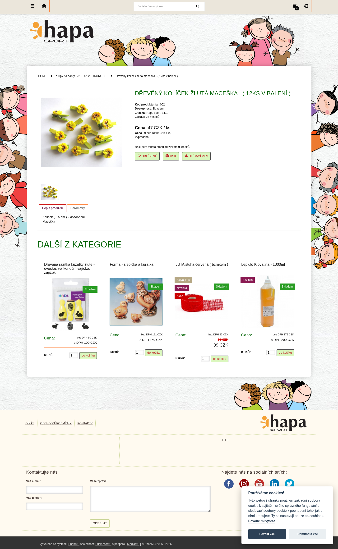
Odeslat (100, 523)
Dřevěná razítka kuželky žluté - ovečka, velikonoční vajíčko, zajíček (69, 268)
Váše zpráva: (98, 481)
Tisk (171, 156)
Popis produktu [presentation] (52, 208)
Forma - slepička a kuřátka (131, 264)
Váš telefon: (34, 497)
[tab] (52, 208)
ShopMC (73, 544)
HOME (42, 76)
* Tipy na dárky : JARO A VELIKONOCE (81, 76)
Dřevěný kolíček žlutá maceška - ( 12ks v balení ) (147, 76)
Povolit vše (267, 534)
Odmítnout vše (307, 534)
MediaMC (133, 544)
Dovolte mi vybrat (261, 521)
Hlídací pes (196, 156)
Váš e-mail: (33, 481)
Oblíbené (147, 156)
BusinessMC (103, 544)
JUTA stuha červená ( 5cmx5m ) (202, 264)
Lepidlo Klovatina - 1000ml (263, 264)
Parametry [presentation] (77, 208)
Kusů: (49, 355)
